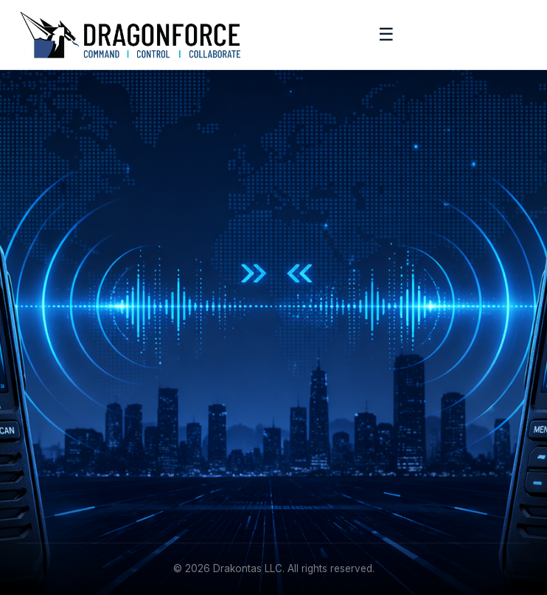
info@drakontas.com (337, 428)
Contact (37, 497)
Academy (41, 451)
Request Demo (322, 357)
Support (38, 474)
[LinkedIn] (31, 354)
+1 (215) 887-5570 (331, 451)
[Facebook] (65, 354)
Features (307, 334)
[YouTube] (132, 354)
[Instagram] (98, 354)
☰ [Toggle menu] (386, 34)
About (32, 428)
